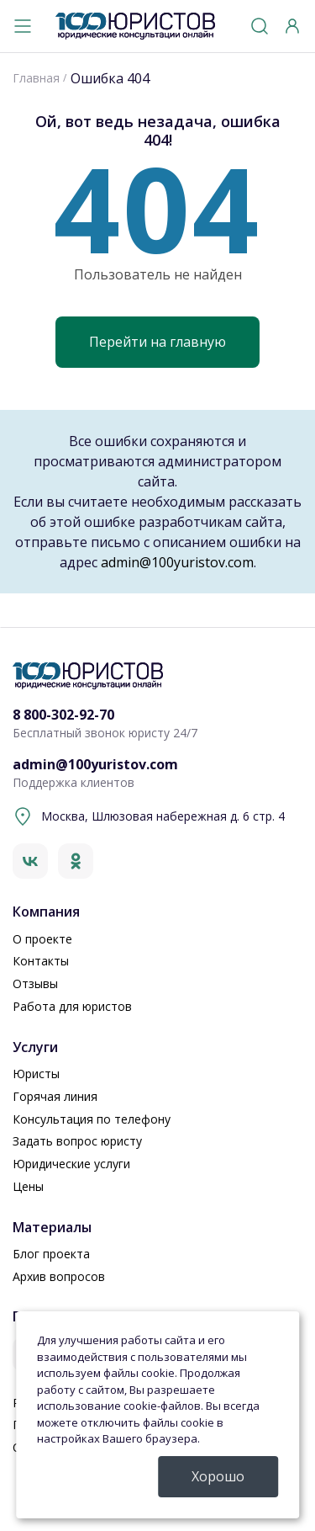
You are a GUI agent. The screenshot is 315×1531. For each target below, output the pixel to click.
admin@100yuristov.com (177, 562)
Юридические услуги (71, 1164)
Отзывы (35, 983)
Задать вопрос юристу (77, 1141)
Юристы (36, 1074)
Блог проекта (51, 1254)
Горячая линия (55, 1096)
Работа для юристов (72, 1006)
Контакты (41, 961)
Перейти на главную (157, 341)
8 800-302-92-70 (63, 715)
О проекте (42, 939)
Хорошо (218, 1476)
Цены (28, 1186)
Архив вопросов (59, 1276)
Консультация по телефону (92, 1119)
